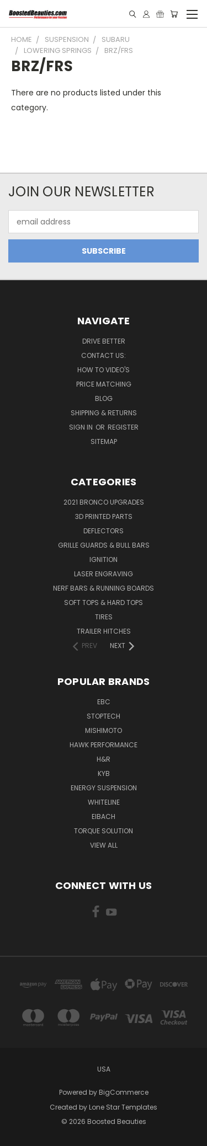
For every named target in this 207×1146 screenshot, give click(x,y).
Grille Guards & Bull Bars (104, 545)
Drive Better (103, 341)
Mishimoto (103, 730)
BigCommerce (123, 1092)
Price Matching (103, 384)
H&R (103, 759)
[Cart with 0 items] (173, 14)
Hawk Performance (103, 744)
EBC (103, 701)
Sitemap (104, 441)
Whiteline (104, 802)
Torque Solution (103, 831)
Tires (104, 617)
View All (104, 845)
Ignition (103, 559)
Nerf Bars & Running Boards (103, 588)
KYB (104, 773)
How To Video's (103, 369)
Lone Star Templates (123, 1107)
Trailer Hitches (104, 631)
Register (123, 427)
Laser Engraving (103, 574)
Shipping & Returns (104, 412)
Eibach (103, 816)
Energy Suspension (104, 787)
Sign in (81, 427)
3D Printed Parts (103, 516)
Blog (104, 398)
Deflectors (103, 530)
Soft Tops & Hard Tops (103, 602)
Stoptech (103, 716)
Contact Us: (103, 355)
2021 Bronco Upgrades (103, 502)
